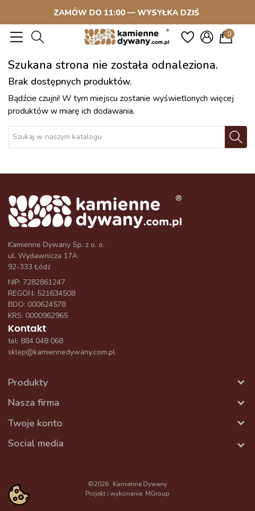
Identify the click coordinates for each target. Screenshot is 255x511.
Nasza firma (33, 402)
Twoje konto (35, 423)
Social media (36, 443)
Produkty (28, 382)
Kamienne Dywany (140, 484)
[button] (37, 37)
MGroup (157, 493)
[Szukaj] (116, 137)
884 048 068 (42, 341)
